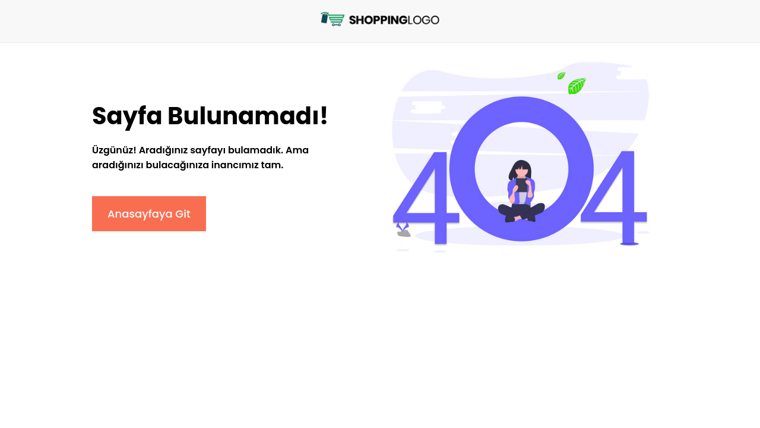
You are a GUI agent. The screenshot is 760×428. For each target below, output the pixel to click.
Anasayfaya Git (149, 213)
